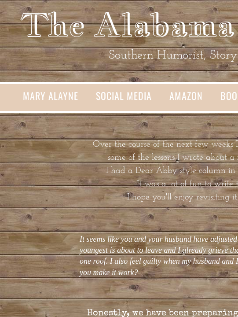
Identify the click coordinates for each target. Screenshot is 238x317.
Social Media (124, 95)
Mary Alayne (50, 95)
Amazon (186, 95)
